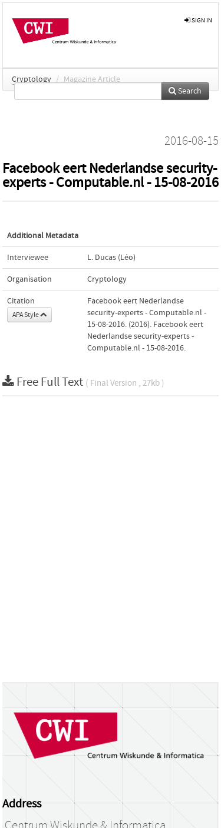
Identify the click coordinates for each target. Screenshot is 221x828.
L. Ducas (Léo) (111, 257)
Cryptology (31, 79)
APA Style (29, 314)
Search (185, 91)
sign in (198, 20)
